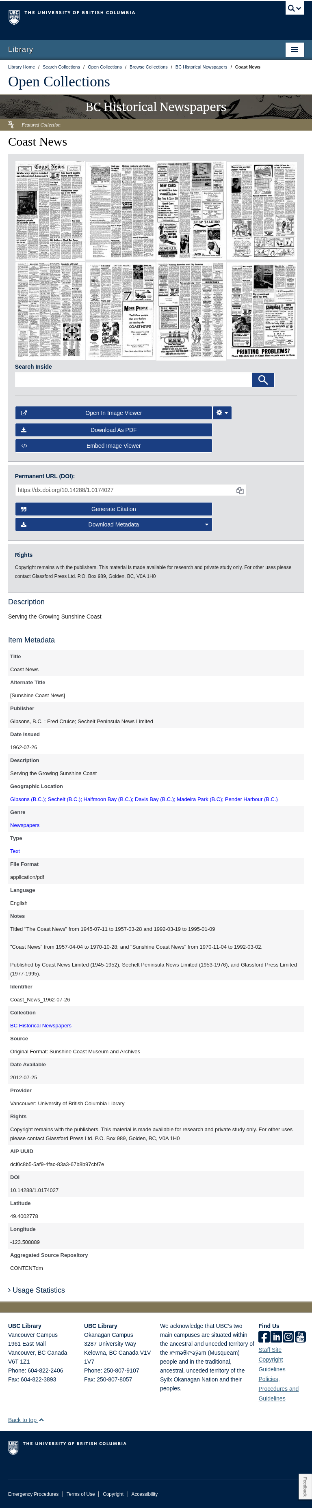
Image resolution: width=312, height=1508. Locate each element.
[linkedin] (276, 1337)
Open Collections (59, 81)
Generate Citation (78, 509)
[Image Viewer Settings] (222, 413)
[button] (41, 1420)
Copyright (113, 1494)
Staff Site (270, 1350)
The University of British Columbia (134, 16)
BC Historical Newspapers (41, 1026)
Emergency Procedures (33, 1494)
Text (15, 851)
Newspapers (24, 825)
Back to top (26, 1420)
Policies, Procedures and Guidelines (278, 1389)
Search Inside (33, 366)
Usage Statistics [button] (36, 1290)
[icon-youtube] (300, 1337)
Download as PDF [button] (79, 430)
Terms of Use (81, 1494)
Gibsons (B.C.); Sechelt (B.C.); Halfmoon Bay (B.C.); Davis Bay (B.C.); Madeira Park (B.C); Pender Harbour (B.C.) (144, 799)
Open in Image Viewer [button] (81, 413)
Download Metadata (115, 524)
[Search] (263, 380)
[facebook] (264, 1337)
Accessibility (144, 1494)
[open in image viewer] (50, 210)
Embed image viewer (81, 446)
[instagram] (288, 1337)
